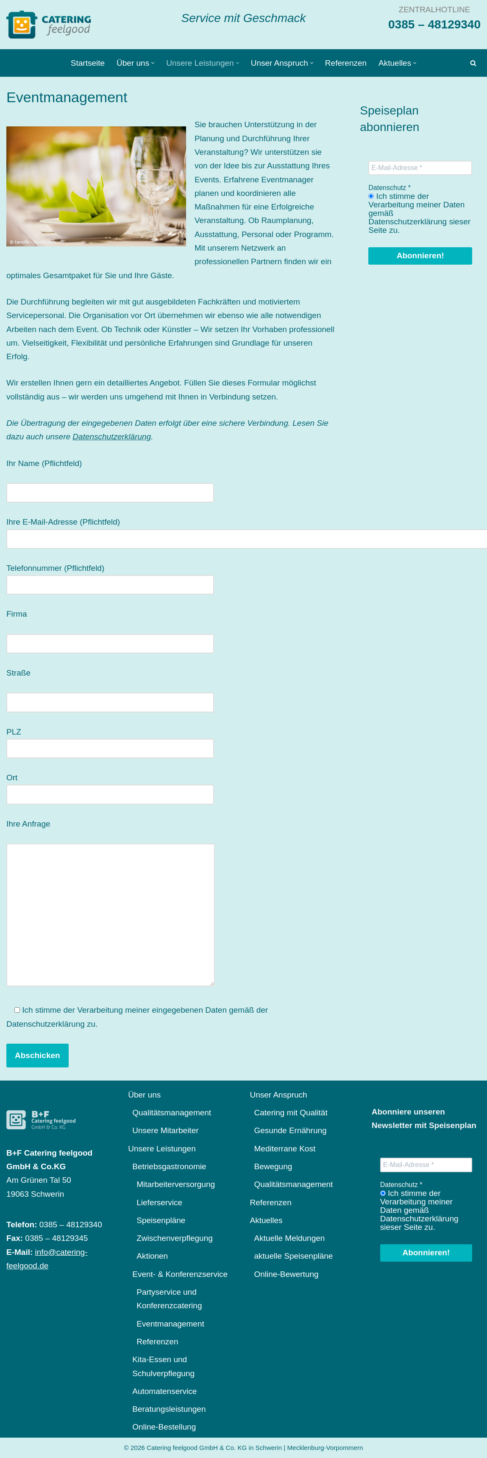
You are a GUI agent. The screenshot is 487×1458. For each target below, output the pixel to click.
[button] (152, 62)
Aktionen (152, 1255)
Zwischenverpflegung (174, 1238)
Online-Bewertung (286, 1274)
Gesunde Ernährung (290, 1130)
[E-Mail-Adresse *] (420, 168)
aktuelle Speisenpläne (293, 1255)
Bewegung (273, 1166)
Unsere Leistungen (162, 1148)
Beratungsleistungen (169, 1409)
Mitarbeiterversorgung (175, 1184)
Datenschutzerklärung (111, 436)
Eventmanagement (170, 1323)
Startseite (88, 63)
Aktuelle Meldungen (289, 1238)
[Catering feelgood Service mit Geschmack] (50, 24)
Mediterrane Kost (285, 1148)
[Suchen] (473, 63)
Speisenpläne (160, 1220)
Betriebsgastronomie (169, 1166)
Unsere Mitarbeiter (165, 1130)
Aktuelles (266, 1220)
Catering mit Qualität (291, 1112)
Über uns (144, 1094)
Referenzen (346, 63)
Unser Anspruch (278, 1094)
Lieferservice (159, 1202)
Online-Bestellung (164, 1426)
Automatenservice (164, 1391)
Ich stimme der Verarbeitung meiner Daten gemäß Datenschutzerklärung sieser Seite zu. (419, 213)
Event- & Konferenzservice (180, 1274)
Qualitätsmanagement (171, 1112)
